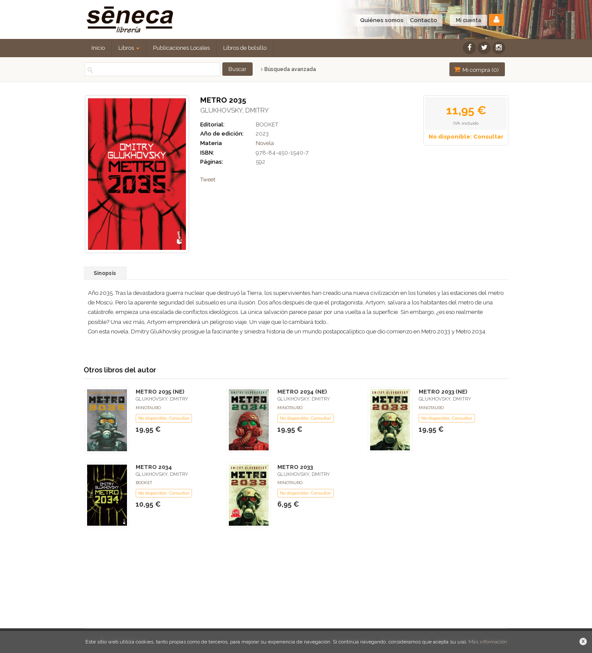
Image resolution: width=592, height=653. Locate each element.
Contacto (423, 20)
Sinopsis (105, 273)
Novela (265, 143)
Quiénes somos (381, 20)
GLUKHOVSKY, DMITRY (234, 110)
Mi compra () (476, 69)
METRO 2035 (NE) (160, 391)
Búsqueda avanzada (288, 69)
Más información (487, 642)
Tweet (207, 179)
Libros (129, 48)
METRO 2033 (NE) (443, 391)
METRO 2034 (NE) (302, 391)
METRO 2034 (154, 467)
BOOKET (267, 124)
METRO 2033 (295, 467)
